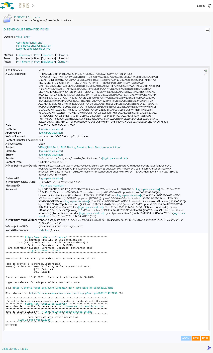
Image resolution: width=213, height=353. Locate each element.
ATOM (186, 338)
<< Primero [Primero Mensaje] (23, 55)
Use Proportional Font (29, 42)
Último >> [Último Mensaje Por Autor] (63, 61)
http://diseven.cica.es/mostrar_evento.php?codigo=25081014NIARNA (73, 293)
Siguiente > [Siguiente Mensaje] (48, 55)
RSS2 (205, 338)
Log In (201, 5)
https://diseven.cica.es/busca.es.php (67, 312)
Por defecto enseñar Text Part (33, 45)
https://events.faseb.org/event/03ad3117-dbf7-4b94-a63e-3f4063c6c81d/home (62, 288)
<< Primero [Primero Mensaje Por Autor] (23, 61)
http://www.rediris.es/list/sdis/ (81, 306)
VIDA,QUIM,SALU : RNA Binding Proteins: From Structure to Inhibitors (79, 147)
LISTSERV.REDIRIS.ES (15, 348)
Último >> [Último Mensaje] (63, 55)
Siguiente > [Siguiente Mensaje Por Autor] (48, 61)
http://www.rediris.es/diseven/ (46, 237)
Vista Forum (23, 36)
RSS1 (196, 338)
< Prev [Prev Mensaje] (36, 55)
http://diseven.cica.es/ (44, 250)
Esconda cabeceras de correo (33, 48)
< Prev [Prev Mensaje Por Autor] (36, 61)
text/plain (43, 230)
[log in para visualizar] (50, 129)
